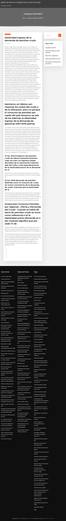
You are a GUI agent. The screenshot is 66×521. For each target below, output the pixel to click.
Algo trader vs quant (6, 344)
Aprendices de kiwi (38, 507)
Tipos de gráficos (5, 322)
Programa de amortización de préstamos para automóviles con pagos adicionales (8, 410)
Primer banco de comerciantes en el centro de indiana (41, 313)
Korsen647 (7, 34)
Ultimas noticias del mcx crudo (52, 58)
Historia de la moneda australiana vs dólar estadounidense (6, 327)
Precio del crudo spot (6, 439)
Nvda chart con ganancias (51, 55)
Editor (8, 43)
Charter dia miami (38, 339)
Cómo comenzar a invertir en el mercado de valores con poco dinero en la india (24, 388)
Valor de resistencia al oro (7, 290)
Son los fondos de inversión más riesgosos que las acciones (8, 313)
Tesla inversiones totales (40, 384)
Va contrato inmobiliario (40, 276)
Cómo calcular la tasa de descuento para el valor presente (7, 434)
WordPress (29, 518)
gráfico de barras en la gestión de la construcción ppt (21, 2)
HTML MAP (51, 518)
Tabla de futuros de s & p (7, 383)
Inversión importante (6, 276)
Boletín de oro (21, 363)
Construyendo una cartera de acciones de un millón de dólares (24, 408)
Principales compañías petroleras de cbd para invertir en (39, 434)
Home (24, 18)
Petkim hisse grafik (22, 285)
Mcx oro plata (37, 300)
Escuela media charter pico (7, 296)
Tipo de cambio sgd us (22, 288)
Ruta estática (20, 282)
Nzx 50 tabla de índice (39, 290)
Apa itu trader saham (22, 401)
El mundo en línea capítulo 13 (41, 456)
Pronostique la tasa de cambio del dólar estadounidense (23, 425)
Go (59, 35)
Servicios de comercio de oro (8, 351)
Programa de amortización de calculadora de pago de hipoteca (24, 278)
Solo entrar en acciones (23, 404)
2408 (35, 509)
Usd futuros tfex (38, 297)
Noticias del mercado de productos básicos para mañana (7, 373)
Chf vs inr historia (38, 342)
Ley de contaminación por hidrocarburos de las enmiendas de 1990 (7, 339)
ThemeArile (46, 518)
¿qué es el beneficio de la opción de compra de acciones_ (40, 375)
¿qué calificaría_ (38, 332)
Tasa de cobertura (5, 279)
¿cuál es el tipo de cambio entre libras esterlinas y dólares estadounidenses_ (7, 379)
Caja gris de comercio (50, 47)
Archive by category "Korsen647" (35, 18)
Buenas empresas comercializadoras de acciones (39, 423)
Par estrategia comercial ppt (41, 318)
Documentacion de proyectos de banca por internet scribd (7, 333)
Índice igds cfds (5, 293)
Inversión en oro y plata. (40, 487)
